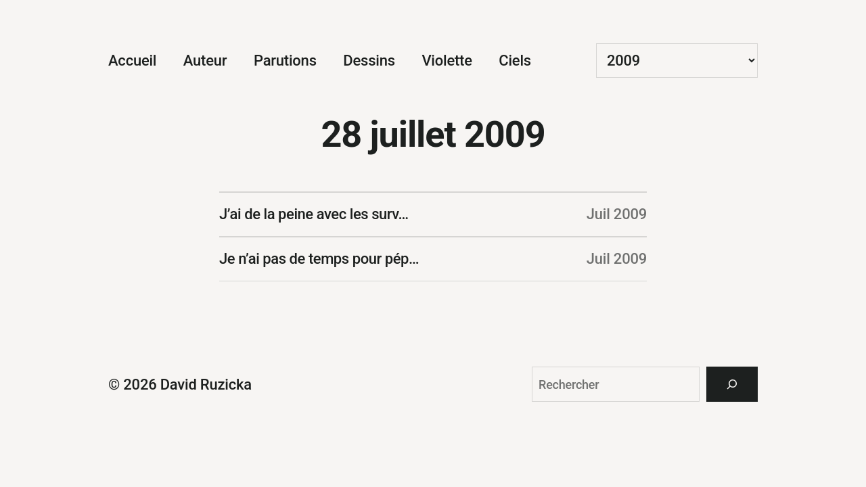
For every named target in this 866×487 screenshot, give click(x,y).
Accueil (132, 60)
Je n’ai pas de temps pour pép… (319, 258)
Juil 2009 (617, 214)
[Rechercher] (732, 384)
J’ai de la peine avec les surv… (314, 214)
